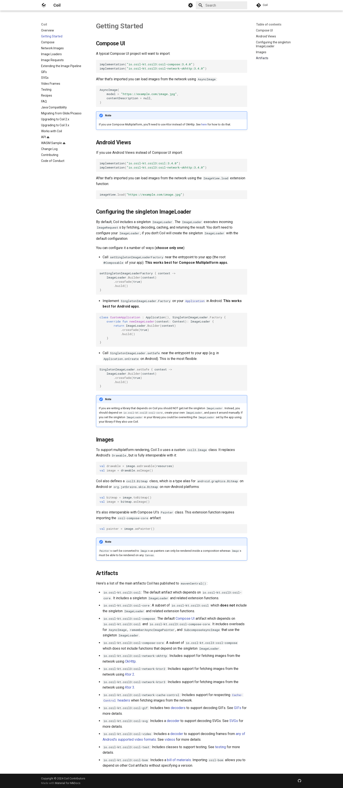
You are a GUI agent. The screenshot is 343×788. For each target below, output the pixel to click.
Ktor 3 (129, 687)
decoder (173, 721)
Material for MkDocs (67, 783)
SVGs (233, 721)
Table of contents (268, 24)
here (204, 124)
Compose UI (185, 618)
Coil (44, 24)
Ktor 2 (129, 674)
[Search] (221, 5)
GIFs (237, 708)
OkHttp (130, 661)
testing (220, 747)
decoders (178, 708)
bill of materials (179, 760)
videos (170, 739)
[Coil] (43, 5)
